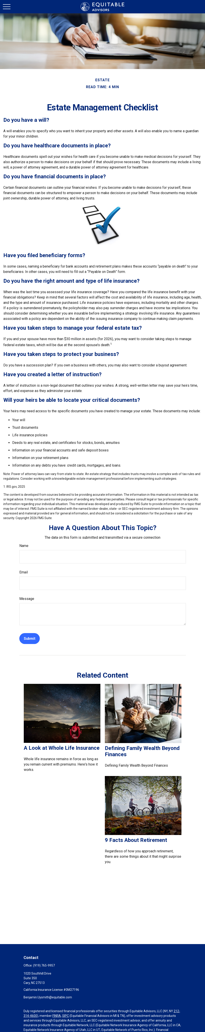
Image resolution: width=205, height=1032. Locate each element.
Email (23, 572)
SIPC (65, 1016)
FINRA (56, 1016)
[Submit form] (29, 638)
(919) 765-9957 (44, 965)
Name (23, 546)
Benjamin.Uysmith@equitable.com (48, 997)
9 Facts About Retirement (136, 840)
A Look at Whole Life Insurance (62, 748)
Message (26, 599)
